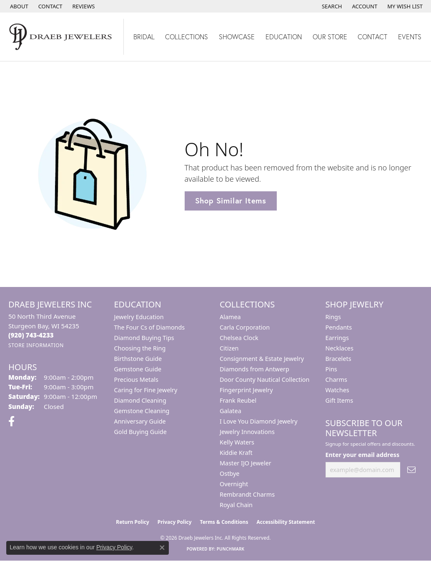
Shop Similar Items (230, 200)
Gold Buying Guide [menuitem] (140, 432)
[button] (331, 6)
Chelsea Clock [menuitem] (239, 338)
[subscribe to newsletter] (411, 469)
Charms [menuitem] (336, 379)
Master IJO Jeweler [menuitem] (245, 463)
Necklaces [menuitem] (339, 348)
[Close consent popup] (162, 547)
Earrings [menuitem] (337, 338)
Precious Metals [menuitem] (136, 379)
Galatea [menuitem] (230, 411)
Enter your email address (363, 455)
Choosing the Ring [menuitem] (140, 348)
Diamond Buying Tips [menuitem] (144, 338)
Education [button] (284, 36)
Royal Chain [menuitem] (236, 505)
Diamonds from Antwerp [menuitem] (254, 369)
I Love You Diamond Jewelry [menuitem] (259, 421)
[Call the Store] (31, 335)
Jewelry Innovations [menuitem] (247, 432)
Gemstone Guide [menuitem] (138, 369)
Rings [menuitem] (333, 317)
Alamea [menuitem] (230, 317)
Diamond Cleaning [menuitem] (140, 400)
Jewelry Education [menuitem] (139, 317)
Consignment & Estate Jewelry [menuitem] (262, 359)
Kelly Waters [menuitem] (237, 442)
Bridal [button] (144, 36)
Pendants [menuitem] (339, 327)
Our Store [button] (330, 36)
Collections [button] (186, 36)
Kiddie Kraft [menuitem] (236, 453)
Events (409, 36)
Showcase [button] (237, 36)
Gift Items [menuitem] (339, 400)
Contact (372, 36)
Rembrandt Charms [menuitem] (247, 494)
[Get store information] (36, 345)
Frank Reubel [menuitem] (238, 400)
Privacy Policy (175, 521)
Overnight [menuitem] (234, 484)
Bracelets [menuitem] (338, 359)
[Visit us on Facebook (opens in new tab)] (11, 421)
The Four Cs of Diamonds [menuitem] (149, 327)
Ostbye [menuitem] (229, 473)
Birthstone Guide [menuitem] (138, 359)
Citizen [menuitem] (229, 348)
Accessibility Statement (285, 521)
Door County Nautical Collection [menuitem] (264, 379)
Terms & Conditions (224, 521)
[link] (18, 6)
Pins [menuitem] (331, 369)
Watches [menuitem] (337, 390)
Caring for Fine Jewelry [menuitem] (146, 390)
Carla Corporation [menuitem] (245, 327)
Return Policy (132, 521)
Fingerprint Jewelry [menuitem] (246, 390)
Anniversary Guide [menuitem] (140, 421)
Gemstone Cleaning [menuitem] (142, 411)
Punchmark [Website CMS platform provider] (231, 549)
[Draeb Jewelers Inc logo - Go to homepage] (62, 37)
